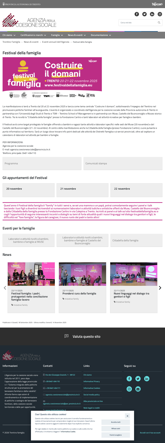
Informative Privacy (92, 381)
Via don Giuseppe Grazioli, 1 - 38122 (60, 374)
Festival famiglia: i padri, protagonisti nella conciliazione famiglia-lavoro (29, 296)
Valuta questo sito (82, 336)
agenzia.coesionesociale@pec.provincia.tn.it (61, 403)
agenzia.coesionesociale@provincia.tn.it (63, 394)
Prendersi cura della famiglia (79, 293)
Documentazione (99, 35)
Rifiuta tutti (116, 428)
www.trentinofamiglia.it (56, 410)
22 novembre (122, 189)
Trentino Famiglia (11, 42)
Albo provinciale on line (93, 401)
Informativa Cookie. (68, 431)
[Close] (127, 415)
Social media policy (92, 394)
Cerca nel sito (126, 23)
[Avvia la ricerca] (159, 22)
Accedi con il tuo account (150, 432)
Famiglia (55, 35)
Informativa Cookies (92, 388)
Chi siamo (7, 35)
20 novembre (14, 189)
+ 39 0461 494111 (53, 388)
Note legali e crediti (92, 407)
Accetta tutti (115, 422)
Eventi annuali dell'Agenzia (55, 42)
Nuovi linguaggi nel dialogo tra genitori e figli (131, 295)
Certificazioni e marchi (32, 35)
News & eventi (75, 35)
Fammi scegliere (116, 435)
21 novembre (68, 189)
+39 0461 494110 (52, 381)
